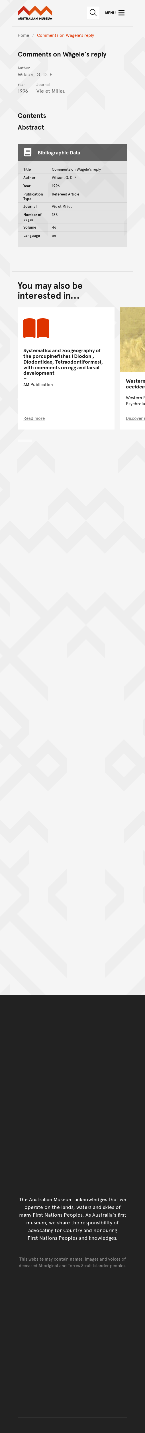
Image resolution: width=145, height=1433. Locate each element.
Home (23, 35)
